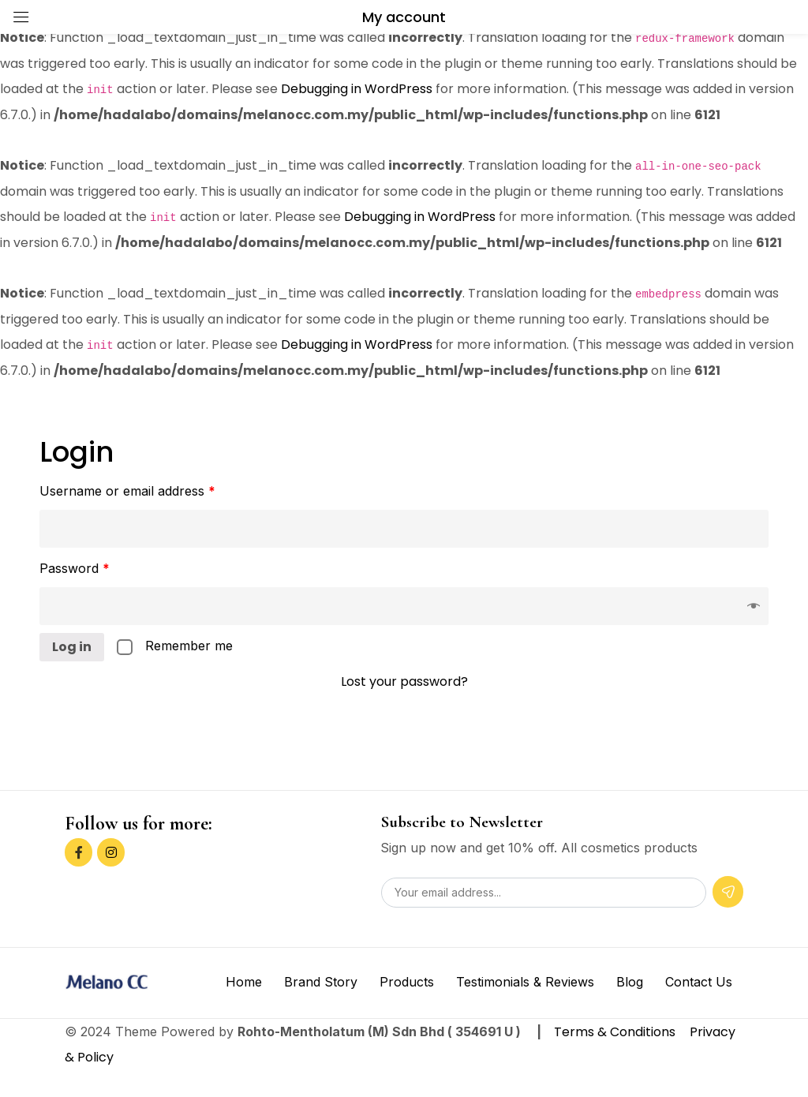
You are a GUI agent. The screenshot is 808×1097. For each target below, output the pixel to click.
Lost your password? (404, 681)
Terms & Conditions (616, 1032)
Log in (72, 647)
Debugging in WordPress (356, 89)
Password (74, 568)
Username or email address (127, 491)
